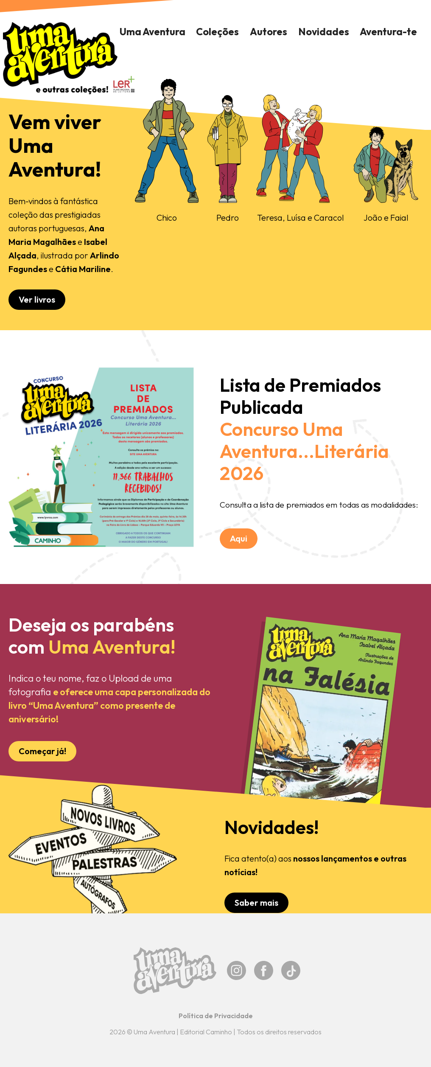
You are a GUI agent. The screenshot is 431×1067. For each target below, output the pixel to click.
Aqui (238, 538)
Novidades (323, 31)
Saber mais (256, 902)
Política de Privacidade (216, 1015)
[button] (218, 32)
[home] (60, 58)
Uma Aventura (152, 31)
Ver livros (37, 299)
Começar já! (42, 751)
